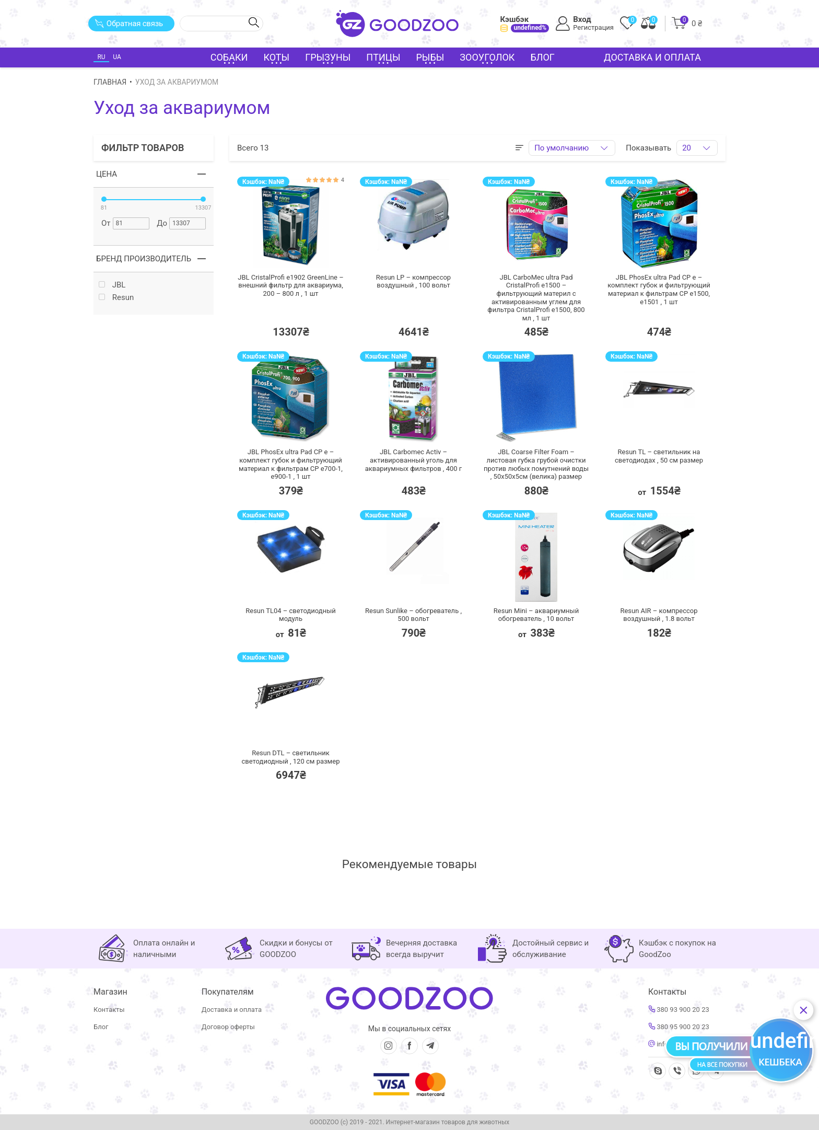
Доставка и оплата (652, 57)
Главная (109, 82)
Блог (542, 57)
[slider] (104, 199)
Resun (116, 298)
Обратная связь (129, 23)
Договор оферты (228, 1027)
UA (117, 57)
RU (101, 57)
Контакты (109, 1009)
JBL (112, 285)
